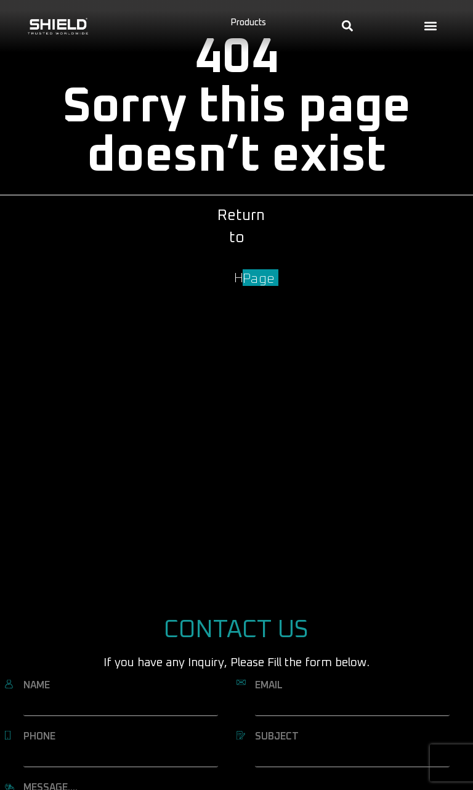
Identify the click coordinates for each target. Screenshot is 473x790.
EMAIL (269, 685)
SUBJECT (277, 736)
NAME (36, 685)
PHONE (39, 736)
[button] (431, 26)
